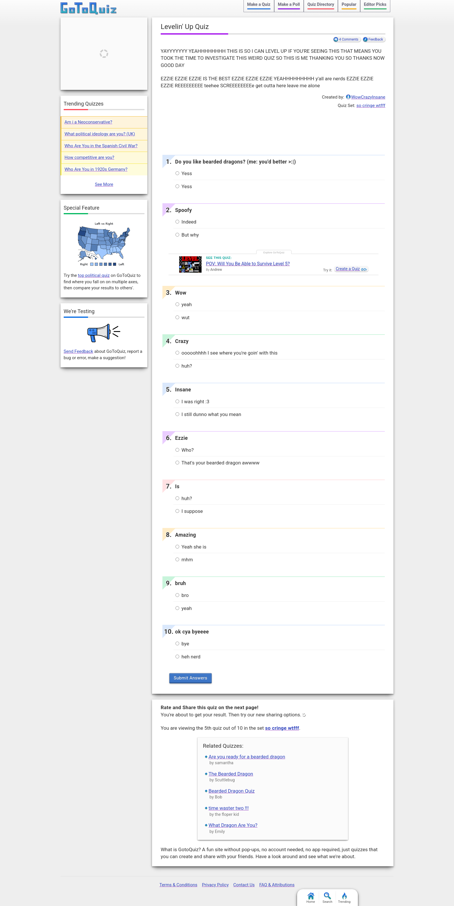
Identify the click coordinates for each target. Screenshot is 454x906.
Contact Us (244, 884)
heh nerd (188, 657)
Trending (344, 898)
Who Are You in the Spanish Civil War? (101, 145)
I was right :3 (192, 401)
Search (327, 898)
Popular (349, 4)
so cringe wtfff (370, 105)
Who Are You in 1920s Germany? (96, 169)
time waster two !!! (228, 808)
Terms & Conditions (178, 884)
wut (182, 317)
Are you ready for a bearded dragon (246, 757)
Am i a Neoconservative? (88, 122)
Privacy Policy (215, 884)
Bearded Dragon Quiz (231, 791)
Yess (183, 173)
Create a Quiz (348, 268)
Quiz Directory (320, 4)
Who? (184, 450)
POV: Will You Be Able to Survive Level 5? (248, 263)
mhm (184, 559)
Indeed (185, 222)
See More (104, 184)
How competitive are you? (89, 157)
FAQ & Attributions (276, 884)
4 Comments (348, 39)
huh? (183, 366)
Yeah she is (190, 547)
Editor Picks (375, 4)
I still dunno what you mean (208, 414)
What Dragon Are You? (232, 825)
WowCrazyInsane (368, 97)
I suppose (189, 511)
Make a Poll (289, 4)
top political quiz (94, 275)
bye (182, 644)
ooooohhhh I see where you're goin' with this (226, 353)
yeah (183, 304)
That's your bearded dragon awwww (217, 463)
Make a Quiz (258, 4)
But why (187, 235)
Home (310, 898)
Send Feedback (78, 351)
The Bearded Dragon (230, 774)
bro (182, 595)
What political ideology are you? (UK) (100, 134)
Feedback (376, 39)
